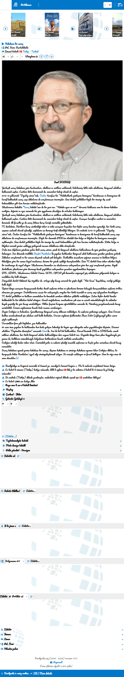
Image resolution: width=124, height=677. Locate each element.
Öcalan (43, 196)
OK (33, 673)
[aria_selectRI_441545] (5, 403)
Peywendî (56, 662)
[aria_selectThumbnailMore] (18, 596)
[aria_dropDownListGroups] (15, 561)
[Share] (6, 56)
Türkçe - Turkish (31, 51)
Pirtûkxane (26, 5)
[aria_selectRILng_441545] (14, 403)
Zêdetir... (28, 491)
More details (45, 673)
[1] (17, 358)
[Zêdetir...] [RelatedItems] (11, 436)
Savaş (27, 207)
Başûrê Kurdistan (42, 254)
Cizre (44, 331)
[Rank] (15, 56)
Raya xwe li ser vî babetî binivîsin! (20, 385)
